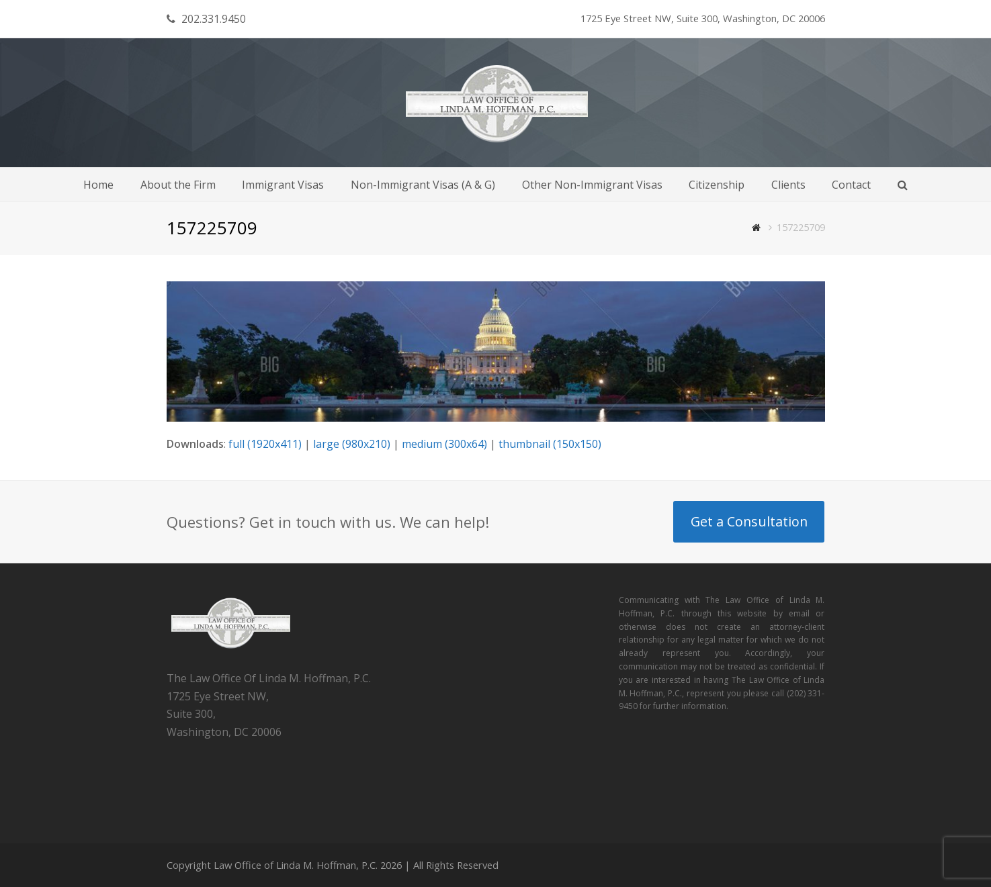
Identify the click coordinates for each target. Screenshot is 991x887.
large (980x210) (351, 443)
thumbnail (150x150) (550, 443)
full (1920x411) (265, 443)
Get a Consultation (749, 521)
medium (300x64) (444, 443)
